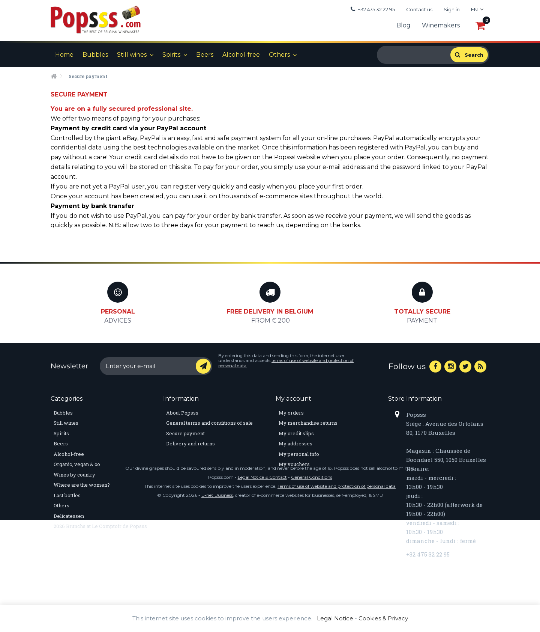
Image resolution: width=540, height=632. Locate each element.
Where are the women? (82, 484)
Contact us (419, 9)
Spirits (171, 54)
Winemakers (441, 25)
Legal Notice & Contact (262, 589)
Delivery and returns (190, 443)
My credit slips (296, 433)
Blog (403, 25)
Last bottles (67, 495)
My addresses (295, 443)
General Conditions (311, 589)
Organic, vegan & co (77, 464)
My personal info (299, 454)
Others (279, 54)
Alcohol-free (241, 54)
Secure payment (185, 433)
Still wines (132, 54)
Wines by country (74, 474)
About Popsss (182, 412)
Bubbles (95, 54)
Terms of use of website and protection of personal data (337, 598)
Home (64, 54)
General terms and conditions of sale (209, 422)
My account (293, 398)
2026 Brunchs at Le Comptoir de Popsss (100, 526)
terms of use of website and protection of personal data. (286, 363)
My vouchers (294, 464)
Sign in (452, 9)
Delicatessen (69, 516)
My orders (291, 412)
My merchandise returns (308, 422)
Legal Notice (335, 618)
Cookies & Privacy (383, 618)
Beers (204, 54)
